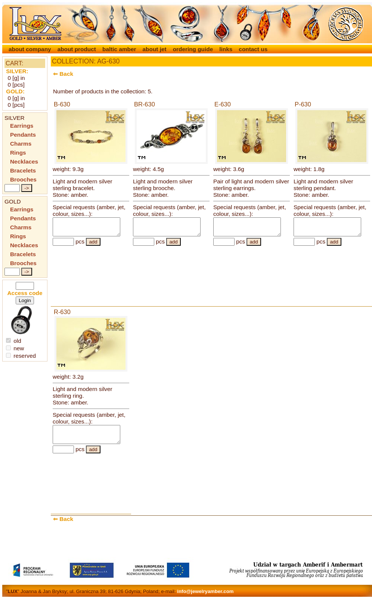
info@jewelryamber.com (205, 591)
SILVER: (17, 71)
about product (78, 49)
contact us (253, 49)
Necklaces (24, 161)
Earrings (21, 125)
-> (26, 188)
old (13, 341)
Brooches (23, 179)
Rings (18, 152)
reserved (21, 356)
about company (31, 49)
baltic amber (120, 49)
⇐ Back (63, 74)
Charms (20, 143)
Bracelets (23, 170)
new (15, 348)
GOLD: (15, 91)
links (226, 49)
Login (25, 300)
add (93, 245)
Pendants (23, 134)
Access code (25, 293)
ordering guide (194, 49)
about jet (155, 49)
